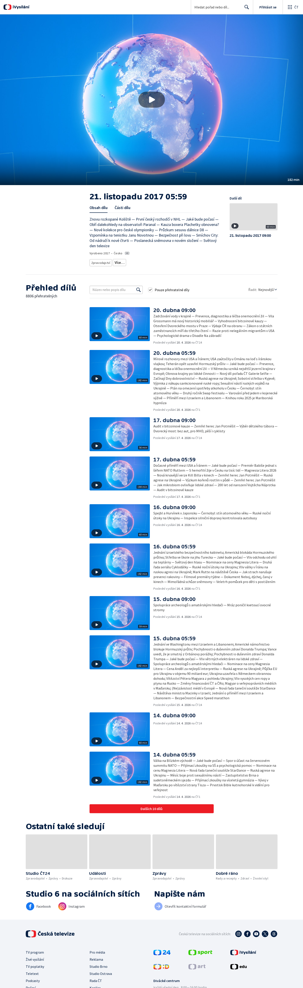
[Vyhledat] (138, 288)
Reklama (96, 958)
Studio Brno (99, 965)
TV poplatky (35, 965)
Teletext (32, 972)
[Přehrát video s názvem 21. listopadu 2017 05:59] (151, 100)
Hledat (245, 8)
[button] (151, 99)
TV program (35, 950)
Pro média (97, 950)
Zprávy (119, 261)
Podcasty (33, 979)
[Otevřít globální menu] (293, 7)
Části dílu (122, 207)
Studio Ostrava (101, 972)
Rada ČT (96, 979)
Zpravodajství (100, 261)
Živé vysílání (35, 958)
